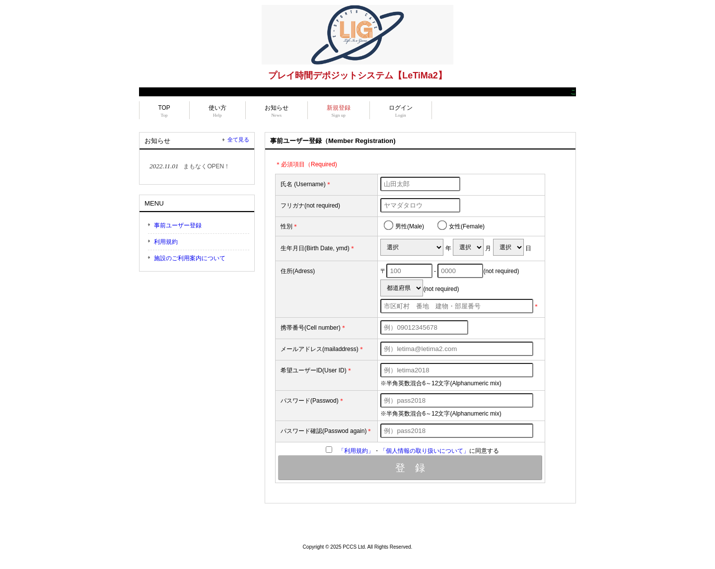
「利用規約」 (356, 450)
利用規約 (166, 241)
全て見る (238, 139)
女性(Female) (461, 225)
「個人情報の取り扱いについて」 (424, 450)
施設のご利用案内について (189, 258)
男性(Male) (404, 225)
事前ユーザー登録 (178, 225)
